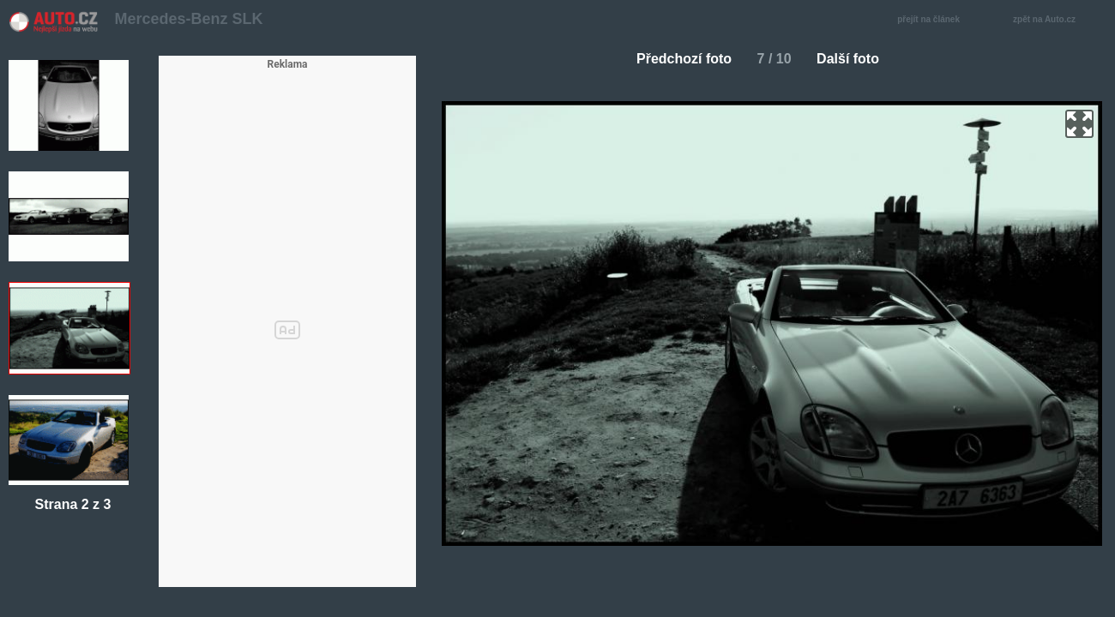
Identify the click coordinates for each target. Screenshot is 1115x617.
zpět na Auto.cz (1053, 20)
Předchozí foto (677, 58)
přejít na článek (933, 20)
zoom (1079, 124)
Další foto (855, 58)
